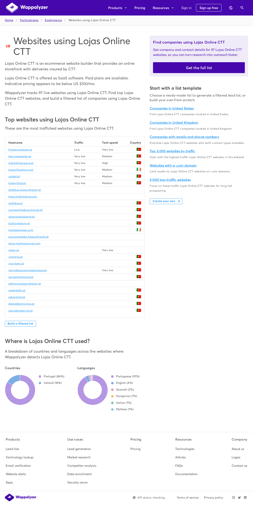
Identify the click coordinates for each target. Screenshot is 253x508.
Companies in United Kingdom (174, 123)
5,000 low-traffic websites (170, 180)
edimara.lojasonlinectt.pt (24, 283)
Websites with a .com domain (173, 166)
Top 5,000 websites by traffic (172, 151)
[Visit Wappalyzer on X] (239, 497)
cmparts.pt (15, 256)
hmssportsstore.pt (20, 149)
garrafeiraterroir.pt (20, 310)
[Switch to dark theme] (231, 8)
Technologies (29, 20)
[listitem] (19, 449)
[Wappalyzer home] (27, 8)
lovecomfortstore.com (22, 196)
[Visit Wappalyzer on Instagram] (233, 497)
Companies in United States (172, 108)
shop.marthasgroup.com (24, 243)
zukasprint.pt (16, 297)
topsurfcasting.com (21, 169)
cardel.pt (14, 176)
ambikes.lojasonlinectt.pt (24, 189)
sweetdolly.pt (16, 290)
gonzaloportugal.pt (20, 276)
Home (9, 20)
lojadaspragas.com (20, 230)
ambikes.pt (15, 203)
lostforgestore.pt (19, 223)
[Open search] (242, 8)
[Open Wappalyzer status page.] (149, 497)
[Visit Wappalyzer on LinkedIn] (245, 497)
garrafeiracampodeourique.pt (27, 270)
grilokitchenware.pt (21, 163)
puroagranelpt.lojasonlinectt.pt (28, 236)
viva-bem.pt (16, 263)
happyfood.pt (17, 183)
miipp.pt (13, 250)
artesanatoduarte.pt (21, 216)
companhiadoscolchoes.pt (25, 209)
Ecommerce (53, 20)
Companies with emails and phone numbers (184, 137)
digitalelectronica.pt (21, 303)
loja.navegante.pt (19, 156)
